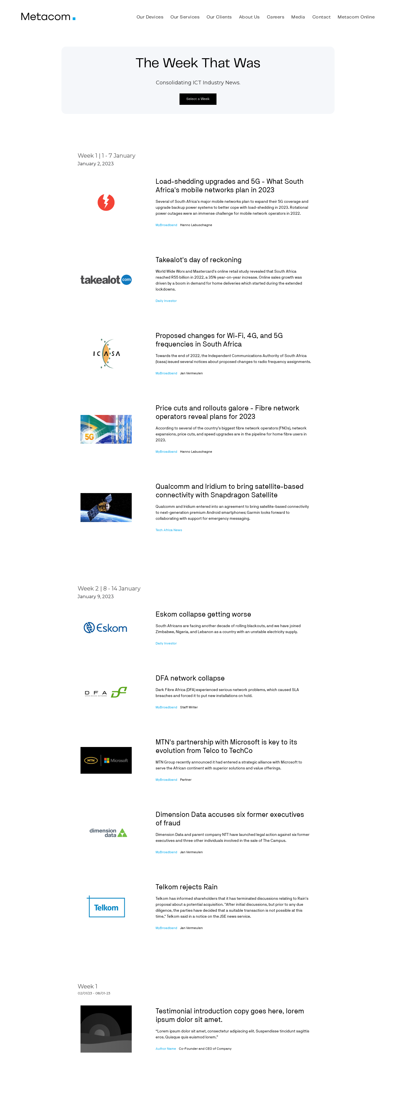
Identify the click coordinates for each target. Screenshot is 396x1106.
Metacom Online (356, 17)
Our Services (184, 17)
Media (298, 17)
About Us (249, 17)
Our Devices (150, 17)
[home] (48, 16)
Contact (321, 17)
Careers (275, 17)
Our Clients (219, 17)
